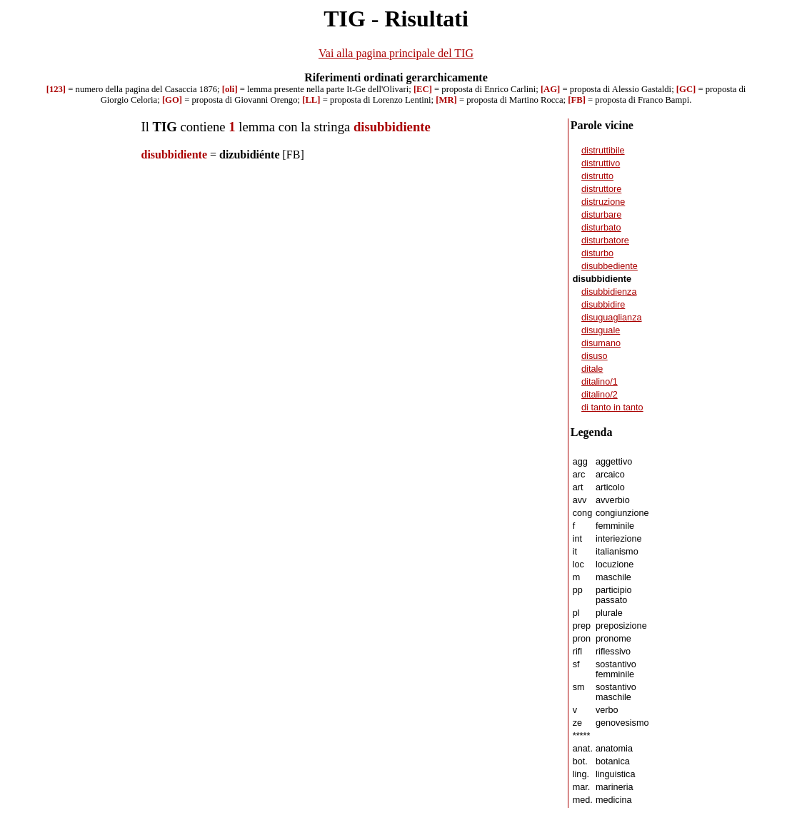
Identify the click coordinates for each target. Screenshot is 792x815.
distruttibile (603, 151)
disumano (601, 343)
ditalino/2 (599, 395)
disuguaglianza (611, 318)
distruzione (603, 202)
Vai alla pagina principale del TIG (396, 53)
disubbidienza (608, 292)
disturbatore (605, 240)
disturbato (601, 228)
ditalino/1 (599, 382)
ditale (592, 369)
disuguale (600, 330)
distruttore (601, 189)
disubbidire (603, 305)
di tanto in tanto (612, 407)
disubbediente (609, 266)
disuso (594, 356)
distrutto (597, 176)
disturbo (597, 253)
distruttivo (600, 163)
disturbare (601, 215)
